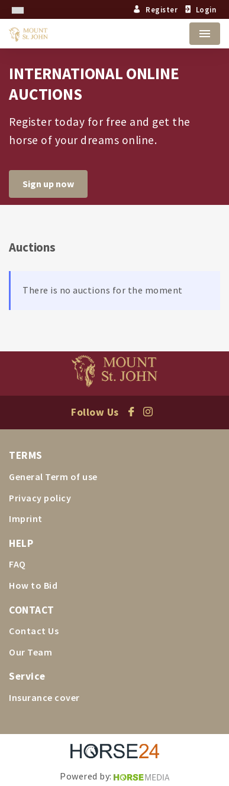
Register (155, 9)
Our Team (30, 652)
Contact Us (34, 631)
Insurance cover (44, 697)
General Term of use (53, 476)
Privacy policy (40, 498)
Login (199, 9)
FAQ (17, 564)
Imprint (26, 518)
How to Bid (33, 585)
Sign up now (48, 184)
